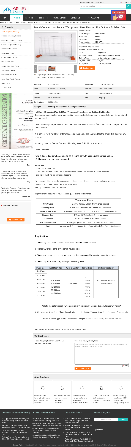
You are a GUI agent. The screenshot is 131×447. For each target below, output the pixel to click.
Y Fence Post (6, 88)
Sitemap (99, 430)
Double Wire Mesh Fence (10, 66)
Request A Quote (92, 18)
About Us (29, 18)
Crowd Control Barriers (9, 49)
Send (123, 419)
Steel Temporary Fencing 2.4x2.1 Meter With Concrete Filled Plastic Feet (42, 399)
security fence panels (46, 329)
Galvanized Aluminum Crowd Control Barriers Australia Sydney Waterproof (46, 420)
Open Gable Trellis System (10, 79)
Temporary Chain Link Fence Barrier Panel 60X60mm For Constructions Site (16, 426)
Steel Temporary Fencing (24, 22)
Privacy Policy (18, 445)
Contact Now (88, 68)
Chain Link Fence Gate (9, 57)
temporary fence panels (78, 329)
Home (5, 18)
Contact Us (75, 18)
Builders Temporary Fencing (11, 36)
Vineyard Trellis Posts (9, 75)
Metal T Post (5, 83)
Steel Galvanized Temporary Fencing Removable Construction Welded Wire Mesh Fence (80, 400)
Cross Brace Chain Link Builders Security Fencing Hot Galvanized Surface (101, 399)
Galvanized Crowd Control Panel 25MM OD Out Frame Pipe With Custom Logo (47, 424)
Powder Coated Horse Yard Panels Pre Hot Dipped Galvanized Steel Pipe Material (78, 427)
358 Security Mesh (7, 62)
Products (16, 18)
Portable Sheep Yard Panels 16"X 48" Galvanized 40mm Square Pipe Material (79, 440)
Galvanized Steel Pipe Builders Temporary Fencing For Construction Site (15, 432)
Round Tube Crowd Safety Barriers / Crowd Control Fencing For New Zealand (46, 430)
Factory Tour (43, 18)
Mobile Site (99, 433)
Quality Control (59, 18)
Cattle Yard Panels (7, 53)
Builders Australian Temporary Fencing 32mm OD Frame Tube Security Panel (15, 438)
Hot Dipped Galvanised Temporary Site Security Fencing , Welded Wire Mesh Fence (15, 421)
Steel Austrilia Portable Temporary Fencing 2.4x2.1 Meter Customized (62, 399)
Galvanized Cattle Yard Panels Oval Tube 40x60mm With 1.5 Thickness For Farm (78, 434)
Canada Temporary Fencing (11, 44)
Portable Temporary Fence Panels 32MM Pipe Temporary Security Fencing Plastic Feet (121, 400)
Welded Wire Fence (8, 70)
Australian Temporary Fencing (11, 40)
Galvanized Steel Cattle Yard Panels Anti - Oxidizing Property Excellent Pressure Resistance (77, 421)
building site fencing (62, 329)
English (127, 2)
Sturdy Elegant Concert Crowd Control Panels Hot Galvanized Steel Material (46, 436)
